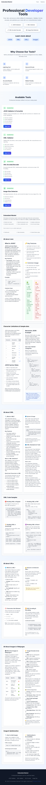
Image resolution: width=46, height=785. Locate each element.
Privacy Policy (37, 781)
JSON (10, 39)
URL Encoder (28, 778)
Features (43, 1)
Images (35, 39)
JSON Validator (16, 24)
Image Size (34, 778)
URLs (26, 39)
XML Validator (30, 24)
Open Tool (7, 126)
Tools (37, 1)
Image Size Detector (32, 30)
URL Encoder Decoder (14, 30)
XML (18, 39)
